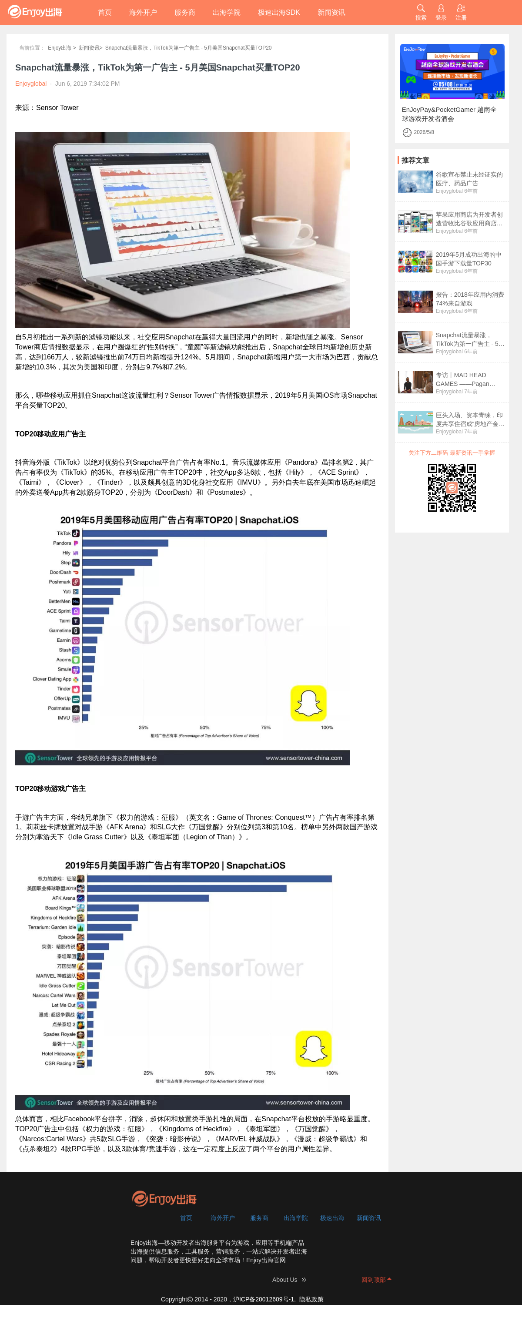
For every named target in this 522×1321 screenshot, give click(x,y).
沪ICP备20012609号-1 (263, 1299)
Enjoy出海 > (62, 48)
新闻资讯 (331, 12)
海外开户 (143, 12)
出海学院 (227, 12)
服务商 (184, 12)
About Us (285, 1279)
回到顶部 (373, 1279)
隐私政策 (311, 1299)
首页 (105, 12)
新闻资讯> (91, 48)
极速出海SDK (279, 12)
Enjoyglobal (449, 191)
